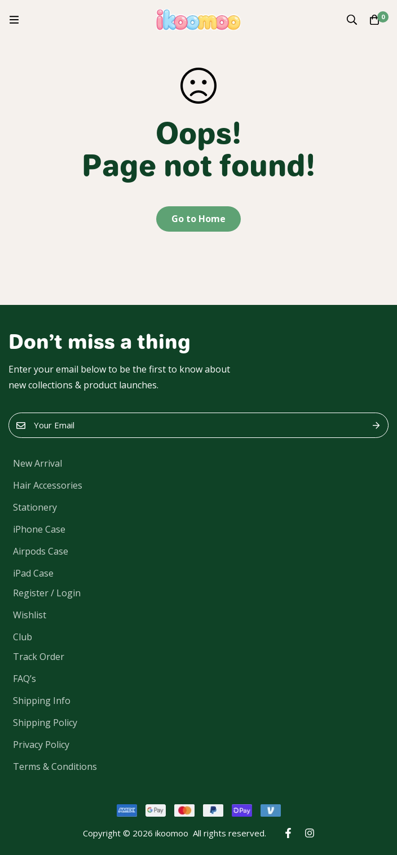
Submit (376, 425)
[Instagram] (310, 833)
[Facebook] (288, 833)
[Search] (352, 19)
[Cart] (374, 19)
